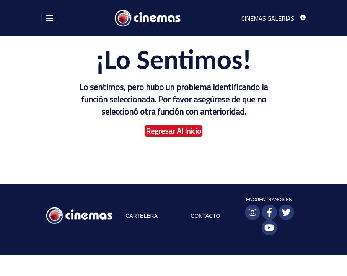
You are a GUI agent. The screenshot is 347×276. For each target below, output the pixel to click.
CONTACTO (205, 216)
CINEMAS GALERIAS (267, 18)
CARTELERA (141, 216)
